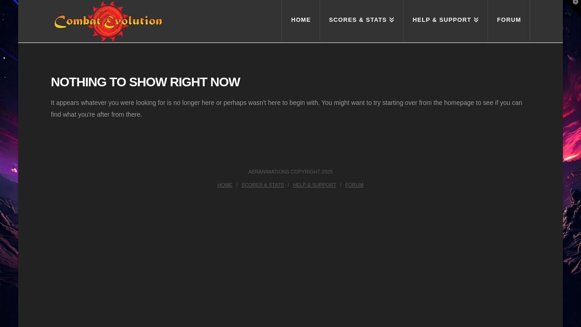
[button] (572, 8)
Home (224, 185)
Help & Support (314, 185)
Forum (354, 185)
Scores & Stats (262, 185)
